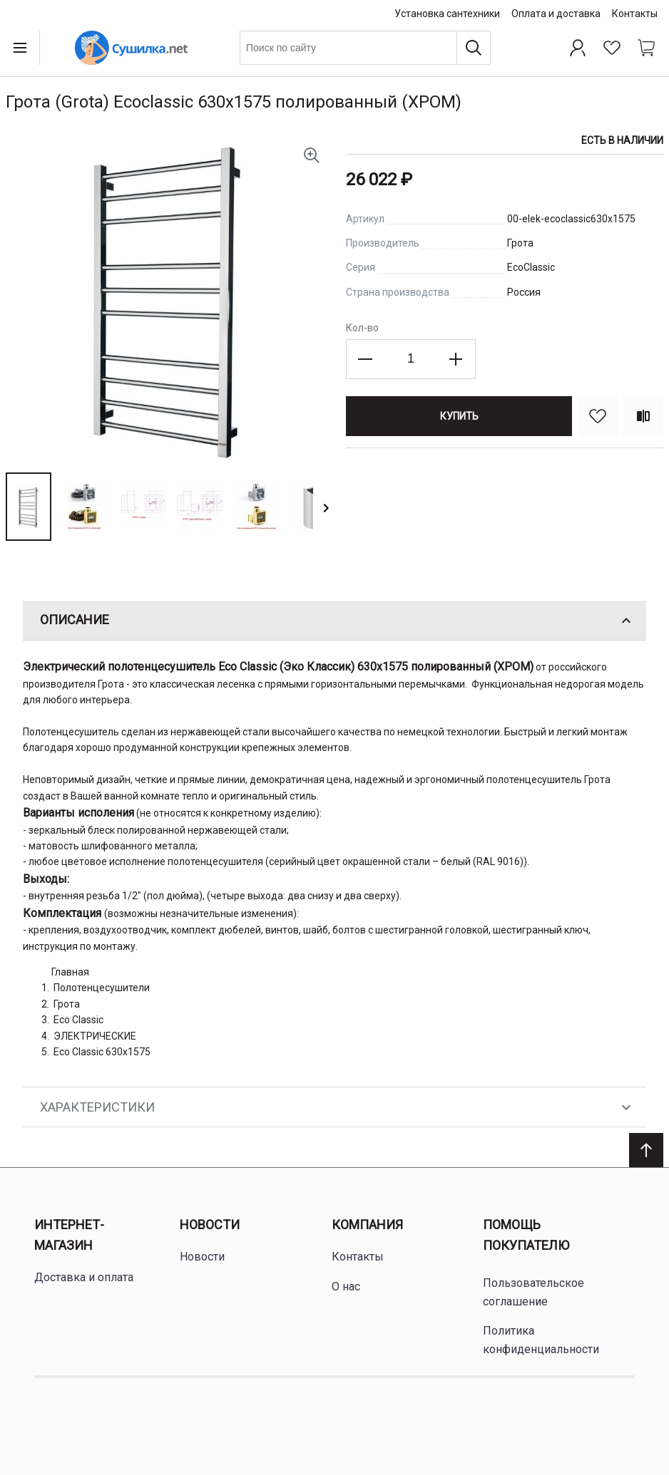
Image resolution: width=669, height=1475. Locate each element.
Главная (70, 972)
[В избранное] (598, 416)
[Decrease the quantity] (366, 359)
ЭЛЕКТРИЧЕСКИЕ (94, 1036)
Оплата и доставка (556, 13)
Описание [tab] (337, 620)
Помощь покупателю (526, 1235)
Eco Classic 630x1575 (101, 1051)
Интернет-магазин (69, 1235)
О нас (346, 1286)
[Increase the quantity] (456, 359)
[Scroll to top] (646, 1150)
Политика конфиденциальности (541, 1340)
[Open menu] (23, 48)
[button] (28, 506)
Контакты (635, 13)
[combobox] (365, 48)
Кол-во (362, 327)
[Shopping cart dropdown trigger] (646, 48)
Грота (66, 1004)
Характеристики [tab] (337, 1107)
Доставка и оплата (83, 1277)
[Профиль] (578, 48)
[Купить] (459, 416)
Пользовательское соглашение (533, 1292)
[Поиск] (473, 47)
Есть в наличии (622, 140)
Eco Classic (78, 1019)
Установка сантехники (447, 13)
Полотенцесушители (101, 987)
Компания (367, 1224)
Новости (210, 1224)
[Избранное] (612, 48)
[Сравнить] (643, 416)
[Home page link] (131, 48)
